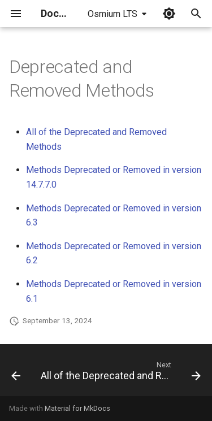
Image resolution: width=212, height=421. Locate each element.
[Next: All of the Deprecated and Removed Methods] (119, 373)
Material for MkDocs (77, 408)
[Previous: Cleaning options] (15, 373)
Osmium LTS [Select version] (112, 13)
